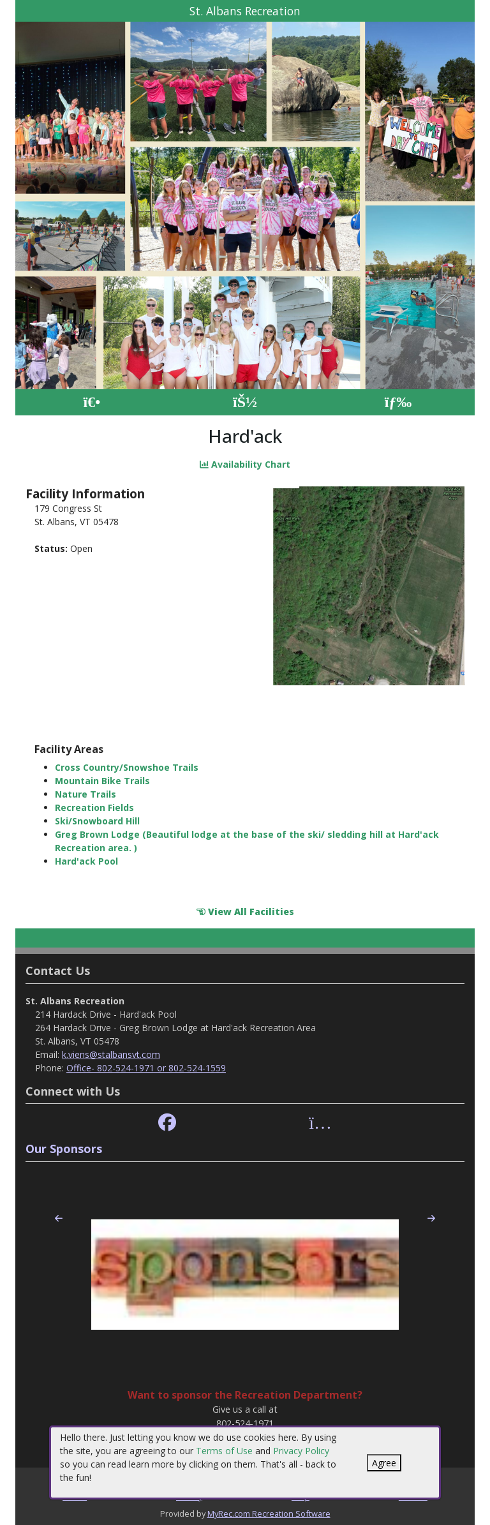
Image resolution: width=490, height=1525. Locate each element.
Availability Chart (245, 464)
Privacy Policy (301, 1451)
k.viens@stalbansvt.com (111, 1054)
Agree (384, 1463)
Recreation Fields (94, 807)
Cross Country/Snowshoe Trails (126, 767)
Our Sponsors (64, 1148)
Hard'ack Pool (86, 861)
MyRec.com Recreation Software (268, 1513)
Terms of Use (224, 1451)
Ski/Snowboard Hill (97, 821)
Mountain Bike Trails (102, 781)
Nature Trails (85, 794)
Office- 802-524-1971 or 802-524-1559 (146, 1068)
